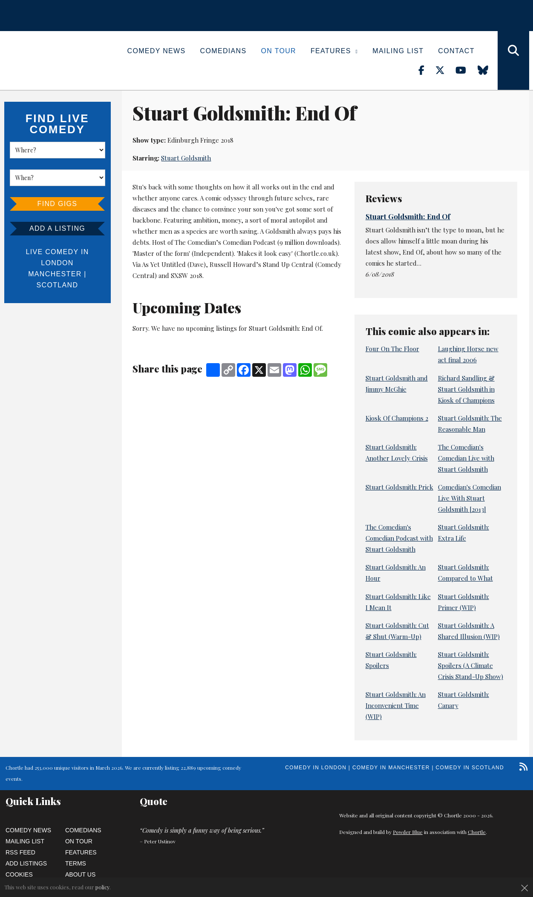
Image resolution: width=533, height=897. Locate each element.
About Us (80, 874)
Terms (75, 863)
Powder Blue (408, 831)
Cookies (19, 874)
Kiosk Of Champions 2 (397, 418)
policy (102, 887)
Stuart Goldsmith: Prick (399, 487)
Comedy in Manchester (391, 768)
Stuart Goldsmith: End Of (408, 216)
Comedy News (156, 50)
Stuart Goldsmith (186, 158)
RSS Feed (20, 852)
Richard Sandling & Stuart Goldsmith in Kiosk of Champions (466, 389)
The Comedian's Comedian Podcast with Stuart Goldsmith (399, 538)
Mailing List (398, 50)
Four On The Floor (392, 348)
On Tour (278, 50)
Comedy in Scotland (470, 768)
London (57, 263)
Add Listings (26, 863)
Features (334, 50)
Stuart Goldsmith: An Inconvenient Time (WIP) (396, 705)
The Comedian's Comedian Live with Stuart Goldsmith (466, 458)
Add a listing (57, 228)
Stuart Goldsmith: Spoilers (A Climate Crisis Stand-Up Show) (470, 665)
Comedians (223, 50)
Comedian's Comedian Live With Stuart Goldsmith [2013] (469, 498)
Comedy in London (315, 768)
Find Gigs (57, 203)
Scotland (57, 285)
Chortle (477, 831)
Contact (456, 50)
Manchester (54, 274)
